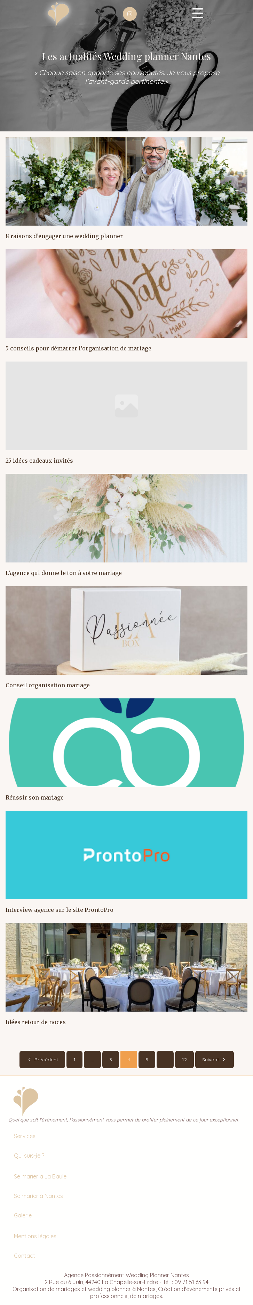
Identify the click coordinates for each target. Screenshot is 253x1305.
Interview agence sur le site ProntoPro (59, 909)
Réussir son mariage (35, 797)
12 (184, 1059)
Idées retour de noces (36, 1022)
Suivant (214, 1059)
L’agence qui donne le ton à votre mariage (64, 572)
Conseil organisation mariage (48, 685)
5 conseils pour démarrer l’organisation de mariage (78, 348)
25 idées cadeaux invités (39, 460)
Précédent (42, 1059)
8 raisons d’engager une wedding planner (64, 236)
